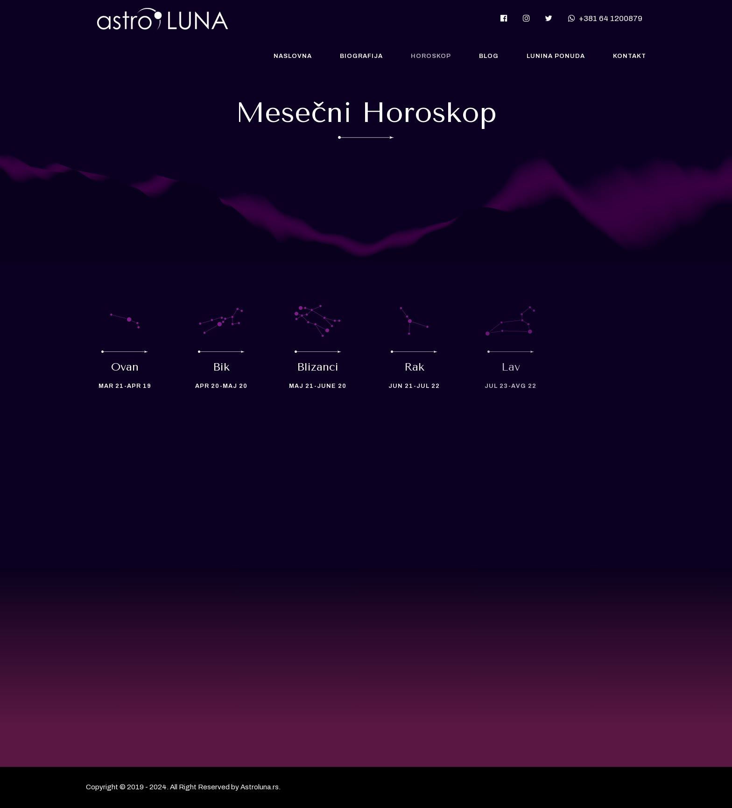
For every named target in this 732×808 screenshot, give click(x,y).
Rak (414, 366)
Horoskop (431, 56)
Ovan (125, 366)
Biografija (361, 56)
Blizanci (317, 366)
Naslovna (293, 56)
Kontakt (629, 56)
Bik (221, 366)
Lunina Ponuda (556, 56)
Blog (489, 56)
